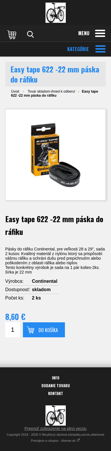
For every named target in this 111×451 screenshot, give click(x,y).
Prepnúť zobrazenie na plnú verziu (56, 428)
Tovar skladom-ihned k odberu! (51, 91)
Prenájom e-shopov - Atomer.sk (55, 440)
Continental (44, 281)
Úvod (15, 91)
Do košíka (48, 330)
